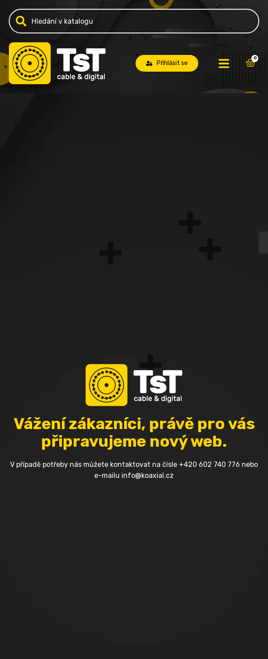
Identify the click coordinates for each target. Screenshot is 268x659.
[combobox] (134, 21)
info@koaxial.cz (147, 475)
